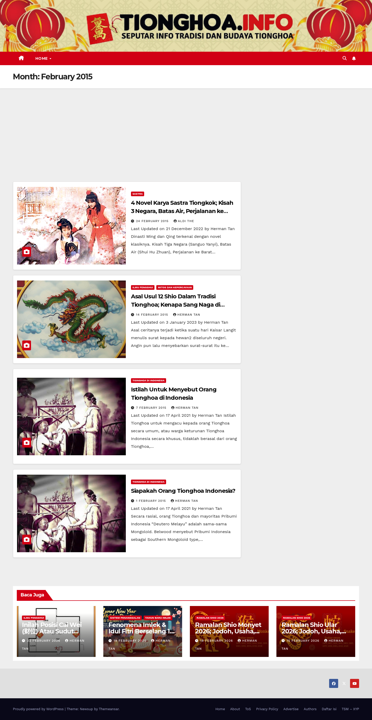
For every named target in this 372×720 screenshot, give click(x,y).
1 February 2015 (151, 501)
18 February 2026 (217, 640)
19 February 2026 (131, 640)
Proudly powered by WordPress (39, 709)
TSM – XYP (350, 709)
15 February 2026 (304, 640)
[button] (345, 58)
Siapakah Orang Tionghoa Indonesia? (183, 490)
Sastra (138, 193)
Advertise (291, 709)
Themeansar (109, 709)
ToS (248, 709)
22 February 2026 (44, 640)
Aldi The (184, 221)
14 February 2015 (152, 314)
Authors (310, 709)
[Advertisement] (186, 127)
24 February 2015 (153, 221)
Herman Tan (186, 314)
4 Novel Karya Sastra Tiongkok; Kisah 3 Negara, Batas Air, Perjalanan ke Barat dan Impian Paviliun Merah (182, 211)
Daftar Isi (329, 709)
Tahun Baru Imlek (158, 617)
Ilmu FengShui (143, 287)
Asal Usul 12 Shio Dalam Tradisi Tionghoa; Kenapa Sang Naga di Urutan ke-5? (175, 304)
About (235, 709)
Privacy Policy (267, 709)
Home (42, 58)
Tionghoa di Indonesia (149, 380)
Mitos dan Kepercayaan (175, 287)
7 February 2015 (152, 408)
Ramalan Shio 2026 (210, 617)
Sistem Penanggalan (125, 617)
